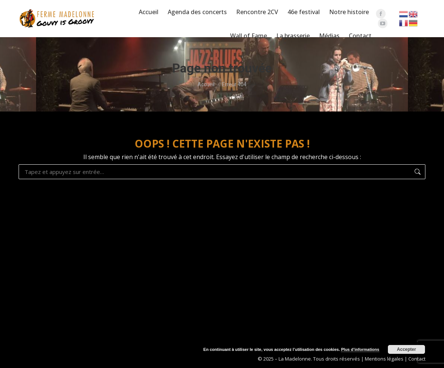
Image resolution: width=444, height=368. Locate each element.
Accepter (406, 349)
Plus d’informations (360, 349)
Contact (416, 358)
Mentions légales (384, 358)
